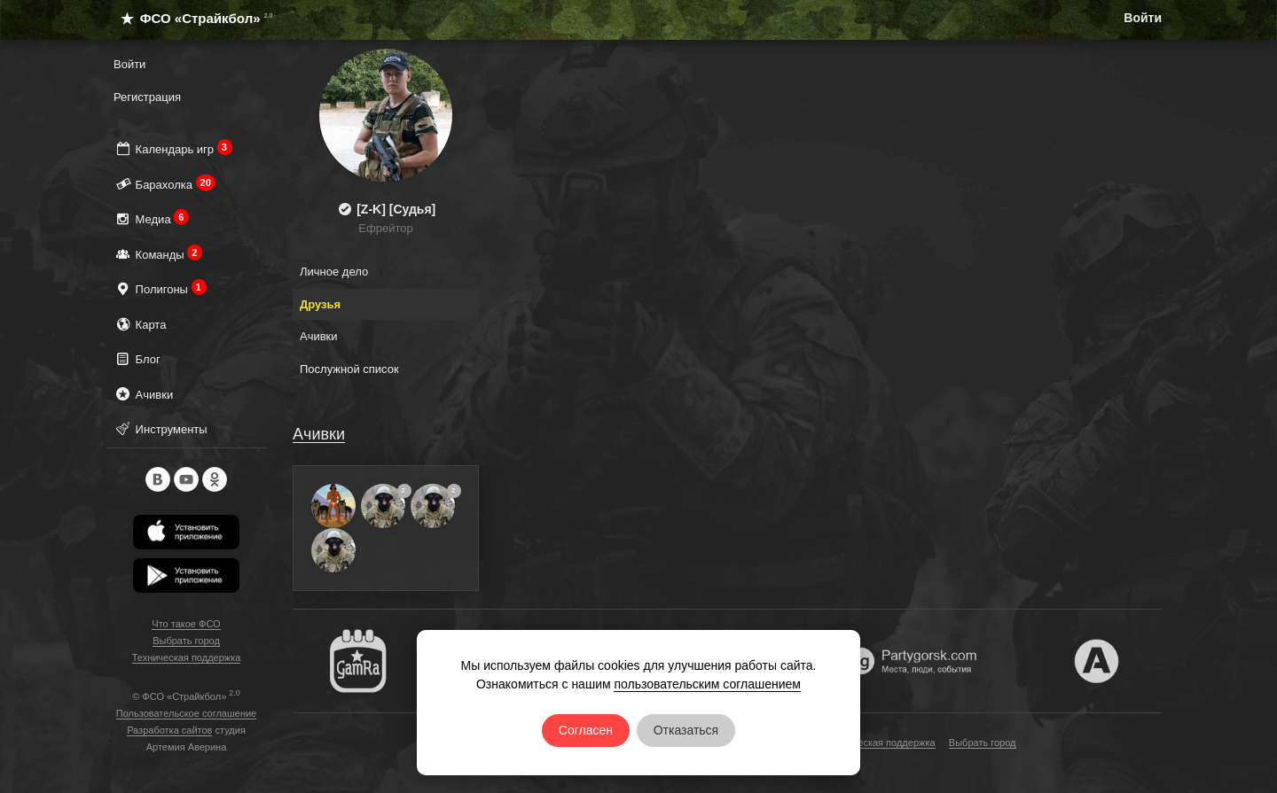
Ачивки (143, 393)
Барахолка (164, 183)
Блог (137, 358)
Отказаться (686, 730)
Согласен (586, 730)
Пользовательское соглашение (186, 713)
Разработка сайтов (169, 730)
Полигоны (160, 288)
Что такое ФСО (186, 623)
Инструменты (161, 428)
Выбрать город (186, 640)
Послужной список (349, 369)
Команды (158, 253)
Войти (1143, 18)
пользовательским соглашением (707, 684)
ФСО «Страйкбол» (189, 18)
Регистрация (147, 97)
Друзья (320, 304)
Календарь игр (173, 148)
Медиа (151, 218)
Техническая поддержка (186, 657)
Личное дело (334, 271)
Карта (140, 323)
